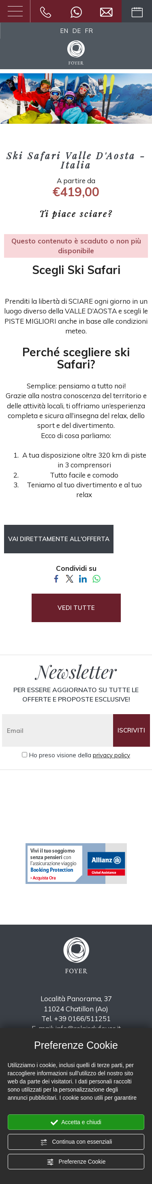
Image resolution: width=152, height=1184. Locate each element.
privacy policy (111, 755)
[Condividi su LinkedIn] (83, 578)
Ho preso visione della (79, 755)
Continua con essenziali (76, 1142)
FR (89, 31)
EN (64, 31)
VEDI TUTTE (76, 608)
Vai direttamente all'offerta (58, 539)
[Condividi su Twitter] (69, 578)
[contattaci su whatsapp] (76, 11)
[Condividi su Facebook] (56, 578)
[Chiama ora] (45, 11)
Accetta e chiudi (76, 1122)
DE (76, 31)
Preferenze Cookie (76, 1162)
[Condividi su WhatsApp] (96, 578)
